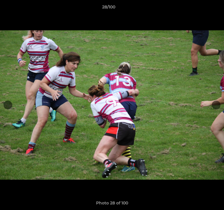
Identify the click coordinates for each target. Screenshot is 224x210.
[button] (203, 8)
